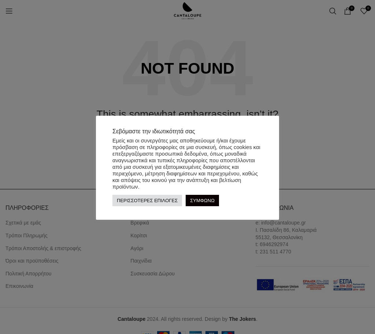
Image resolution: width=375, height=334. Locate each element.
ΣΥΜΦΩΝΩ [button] (202, 200)
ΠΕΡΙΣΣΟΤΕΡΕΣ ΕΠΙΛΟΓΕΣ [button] (147, 200)
